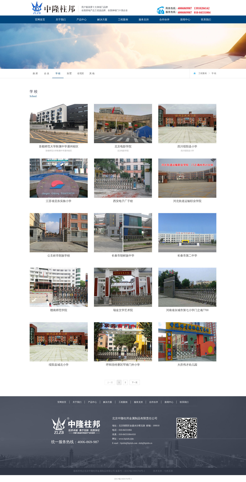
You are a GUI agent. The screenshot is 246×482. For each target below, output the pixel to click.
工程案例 (202, 73)
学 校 (214, 73)
